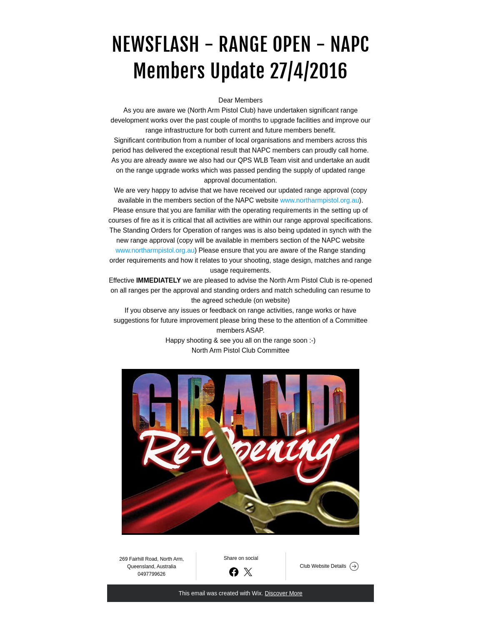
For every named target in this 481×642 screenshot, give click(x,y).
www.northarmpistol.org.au (319, 200)
